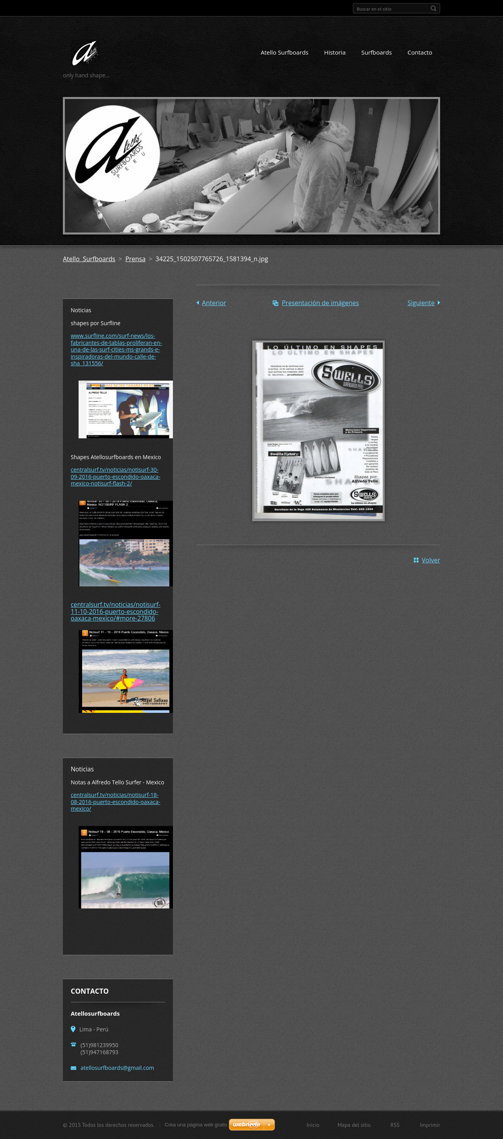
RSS (394, 1124)
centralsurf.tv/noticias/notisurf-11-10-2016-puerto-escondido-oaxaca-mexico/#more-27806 (115, 611)
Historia (335, 52)
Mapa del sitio (354, 1124)
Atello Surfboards (284, 52)
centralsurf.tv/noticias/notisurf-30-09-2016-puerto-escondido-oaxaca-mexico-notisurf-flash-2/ (115, 476)
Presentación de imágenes (320, 302)
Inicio (313, 1124)
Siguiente (421, 302)
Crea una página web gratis (196, 1125)
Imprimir (430, 1124)
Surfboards (376, 52)
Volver (431, 560)
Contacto (420, 52)
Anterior (214, 302)
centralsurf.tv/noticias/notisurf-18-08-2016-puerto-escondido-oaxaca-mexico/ (115, 801)
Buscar (433, 8)
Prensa (135, 259)
